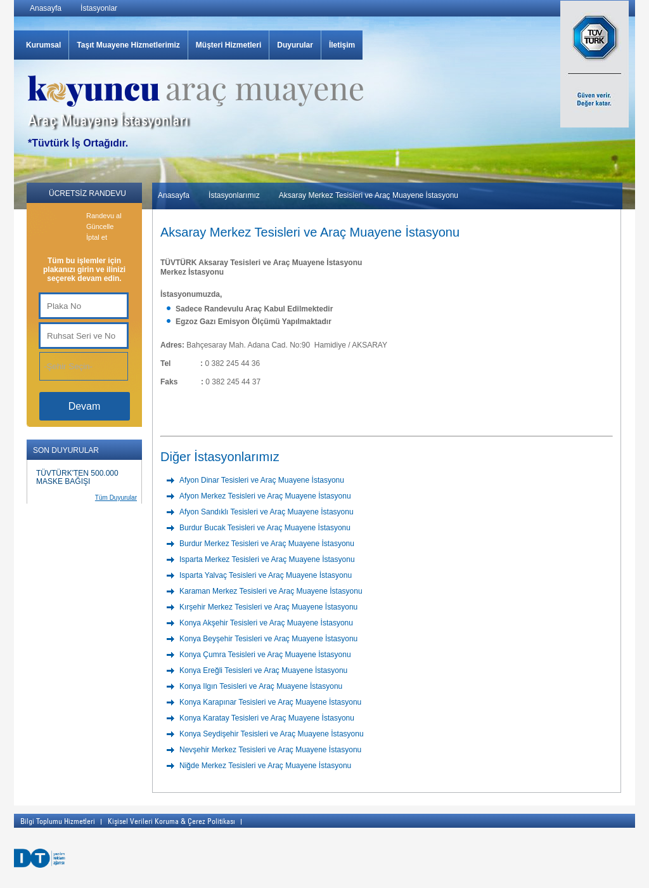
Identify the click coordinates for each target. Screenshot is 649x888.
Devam (84, 406)
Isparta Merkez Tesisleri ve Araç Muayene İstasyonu (267, 559)
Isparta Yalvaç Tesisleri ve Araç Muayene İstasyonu (265, 575)
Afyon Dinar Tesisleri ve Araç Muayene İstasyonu (261, 480)
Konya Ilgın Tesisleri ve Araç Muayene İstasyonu (260, 686)
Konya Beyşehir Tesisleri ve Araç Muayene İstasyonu (268, 638)
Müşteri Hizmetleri (228, 45)
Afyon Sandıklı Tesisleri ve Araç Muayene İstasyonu (266, 511)
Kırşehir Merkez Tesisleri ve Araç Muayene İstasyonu (268, 607)
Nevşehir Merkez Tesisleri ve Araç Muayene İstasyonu (270, 749)
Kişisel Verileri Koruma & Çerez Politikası (171, 821)
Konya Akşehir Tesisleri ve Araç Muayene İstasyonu (266, 622)
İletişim (342, 45)
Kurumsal (43, 45)
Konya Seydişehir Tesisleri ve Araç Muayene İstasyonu (271, 733)
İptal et (96, 237)
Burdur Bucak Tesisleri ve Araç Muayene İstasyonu (264, 527)
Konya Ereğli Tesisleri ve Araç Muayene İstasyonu (263, 670)
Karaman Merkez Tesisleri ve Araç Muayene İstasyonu (271, 591)
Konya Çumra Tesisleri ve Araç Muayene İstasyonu (265, 654)
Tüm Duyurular (116, 497)
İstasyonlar (98, 8)
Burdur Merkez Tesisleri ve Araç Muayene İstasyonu (266, 543)
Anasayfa (45, 8)
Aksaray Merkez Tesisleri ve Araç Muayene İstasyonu (368, 195)
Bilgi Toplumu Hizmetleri (57, 821)
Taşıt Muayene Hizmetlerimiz (128, 45)
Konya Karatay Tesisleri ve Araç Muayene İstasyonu (266, 718)
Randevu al (104, 215)
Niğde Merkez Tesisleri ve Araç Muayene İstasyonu (265, 765)
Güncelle (99, 226)
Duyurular (295, 45)
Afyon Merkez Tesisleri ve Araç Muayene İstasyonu (265, 496)
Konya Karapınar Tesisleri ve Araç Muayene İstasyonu (270, 702)
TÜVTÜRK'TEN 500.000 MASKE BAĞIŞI (77, 477)
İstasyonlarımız (234, 195)
